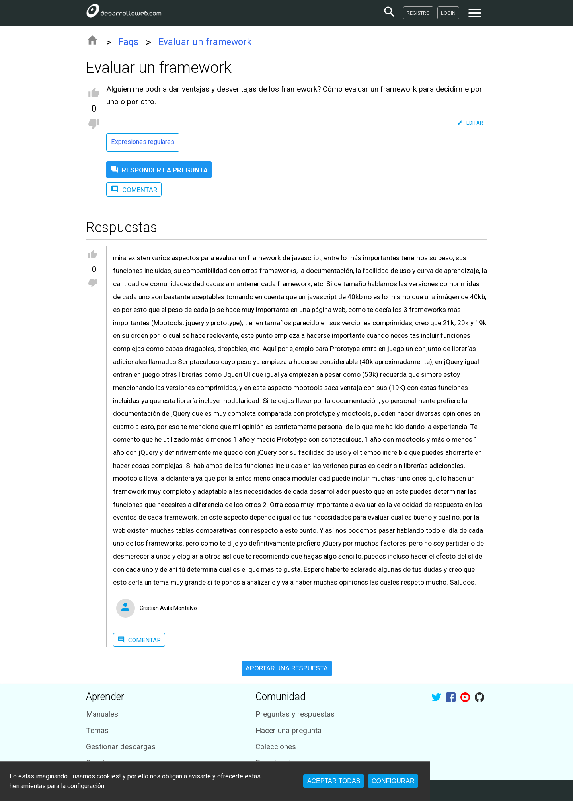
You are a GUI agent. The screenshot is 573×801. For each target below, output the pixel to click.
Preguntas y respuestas (295, 714)
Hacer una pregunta (288, 730)
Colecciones (275, 746)
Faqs (128, 42)
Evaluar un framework (204, 42)
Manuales (102, 714)
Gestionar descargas (121, 746)
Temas (97, 730)
